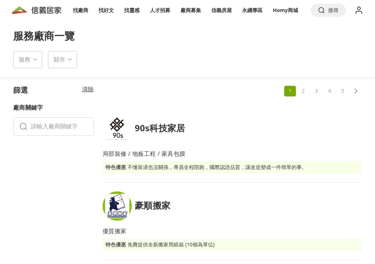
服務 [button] (24, 59)
